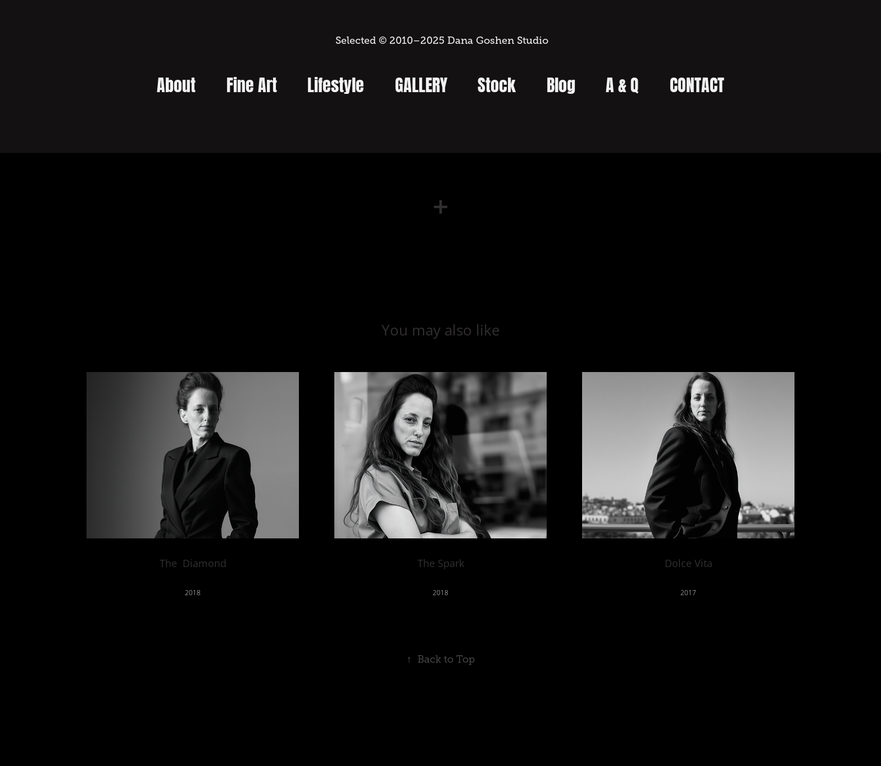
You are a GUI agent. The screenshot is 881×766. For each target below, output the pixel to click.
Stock (497, 83)
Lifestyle (335, 83)
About (176, 83)
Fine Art (251, 83)
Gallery (421, 83)
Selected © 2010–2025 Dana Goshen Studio (440, 40)
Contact (697, 83)
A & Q (622, 83)
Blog (561, 83)
